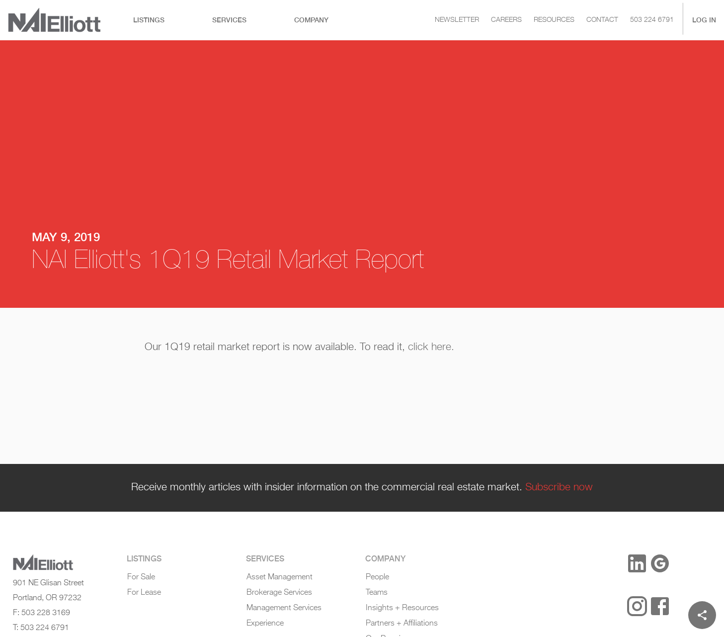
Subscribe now (559, 487)
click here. (431, 347)
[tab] (148, 20)
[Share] (702, 615)
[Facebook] (660, 606)
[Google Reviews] (660, 563)
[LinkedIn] (637, 563)
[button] (603, 564)
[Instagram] (637, 606)
